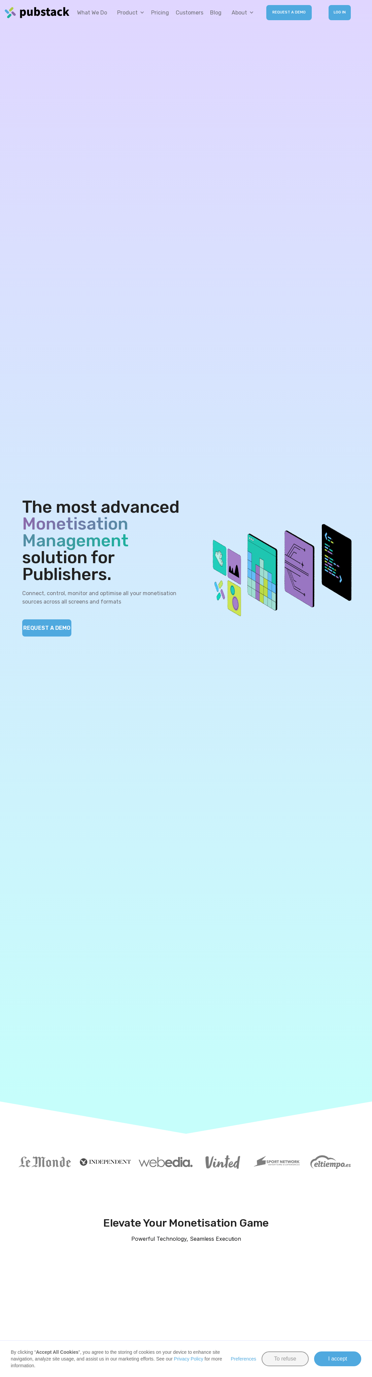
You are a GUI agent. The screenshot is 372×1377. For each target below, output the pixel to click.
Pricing (160, 12)
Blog (216, 12)
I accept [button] (337, 1359)
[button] (129, 13)
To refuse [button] (285, 1359)
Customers (189, 12)
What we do (92, 12)
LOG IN (340, 12)
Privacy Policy (188, 1359)
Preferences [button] (243, 1359)
